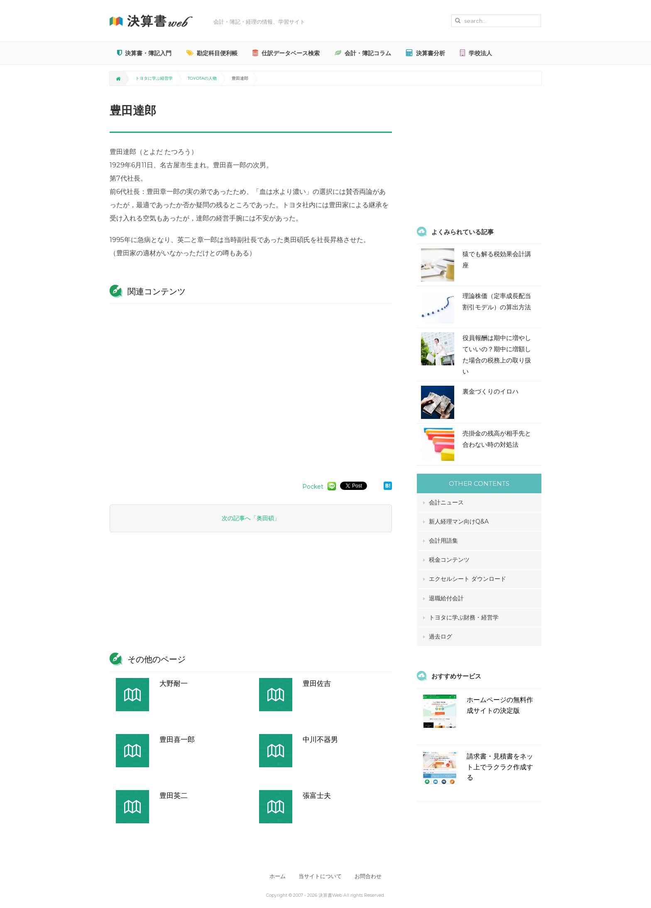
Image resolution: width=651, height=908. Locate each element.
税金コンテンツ (449, 559)
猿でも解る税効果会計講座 (497, 259)
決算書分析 (425, 53)
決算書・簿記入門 (144, 53)
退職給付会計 (446, 598)
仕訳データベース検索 (286, 53)
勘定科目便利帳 (211, 53)
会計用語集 (443, 540)
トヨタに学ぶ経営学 (154, 78)
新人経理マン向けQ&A (459, 521)
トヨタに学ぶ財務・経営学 (464, 617)
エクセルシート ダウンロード (467, 578)
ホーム (276, 876)
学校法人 (476, 53)
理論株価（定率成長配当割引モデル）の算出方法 (497, 301)
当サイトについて (320, 876)
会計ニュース (446, 502)
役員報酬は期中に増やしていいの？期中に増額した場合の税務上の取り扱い (497, 354)
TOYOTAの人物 (202, 78)
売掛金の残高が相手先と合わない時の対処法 (497, 438)
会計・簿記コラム (363, 53)
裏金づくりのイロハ (491, 391)
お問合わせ (369, 876)
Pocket (312, 486)
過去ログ (440, 636)
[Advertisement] (251, 388)
